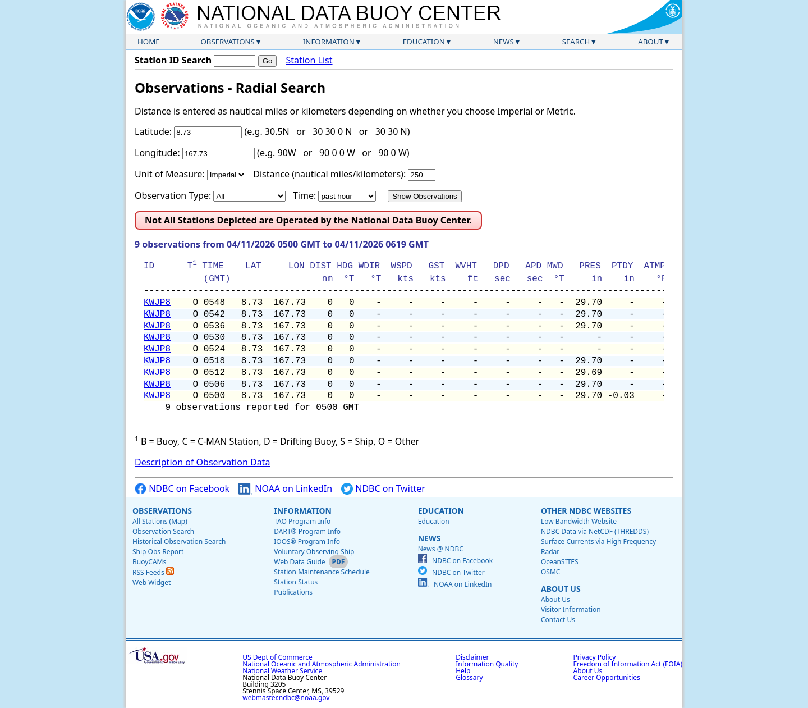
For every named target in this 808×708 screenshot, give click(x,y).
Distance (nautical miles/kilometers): (329, 174)
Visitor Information (571, 609)
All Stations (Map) (159, 521)
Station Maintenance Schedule (322, 572)
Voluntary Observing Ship (314, 551)
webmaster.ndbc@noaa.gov (285, 697)
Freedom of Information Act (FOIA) (627, 664)
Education (424, 41)
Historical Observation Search (179, 541)
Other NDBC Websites (586, 510)
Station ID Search (173, 60)
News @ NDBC (440, 549)
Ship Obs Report (157, 551)
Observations (227, 41)
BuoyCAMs (149, 562)
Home (148, 41)
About (650, 41)
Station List (309, 60)
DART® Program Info (307, 531)
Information (329, 41)
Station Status (296, 582)
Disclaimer (472, 657)
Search (576, 41)
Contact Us (558, 619)
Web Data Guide (299, 562)
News (503, 41)
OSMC (550, 572)
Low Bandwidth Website (579, 521)
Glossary (469, 677)
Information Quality (487, 664)
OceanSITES (560, 562)
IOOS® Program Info (307, 541)
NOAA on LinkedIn (285, 489)
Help (463, 670)
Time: (304, 195)
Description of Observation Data (202, 462)
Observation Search (163, 531)
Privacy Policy (594, 657)
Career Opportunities (606, 677)
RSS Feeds (153, 572)
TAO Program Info (302, 521)
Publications (293, 592)
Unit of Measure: (170, 174)
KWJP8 (157, 302)
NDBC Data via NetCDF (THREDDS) (595, 531)
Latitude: (153, 131)
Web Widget (151, 582)
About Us (561, 588)
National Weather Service (282, 670)
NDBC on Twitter (383, 489)
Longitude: (157, 153)
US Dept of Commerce (277, 657)
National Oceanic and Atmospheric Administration (321, 664)
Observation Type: (173, 195)
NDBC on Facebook (182, 489)
